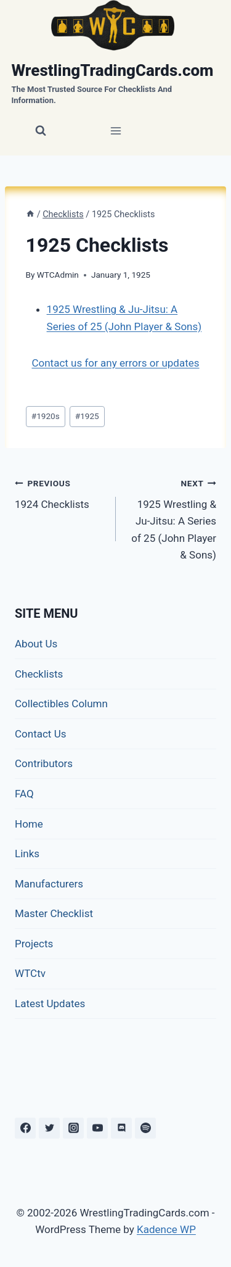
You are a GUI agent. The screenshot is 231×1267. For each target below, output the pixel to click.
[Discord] (121, 1128)
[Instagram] (73, 1128)
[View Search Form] (41, 131)
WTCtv (30, 973)
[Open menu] (115, 131)
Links (27, 853)
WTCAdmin (58, 275)
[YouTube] (97, 1128)
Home (29, 824)
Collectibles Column (61, 703)
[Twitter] (49, 1128)
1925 (87, 416)
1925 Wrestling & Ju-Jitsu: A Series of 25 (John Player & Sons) (171, 518)
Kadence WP (166, 1229)
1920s (45, 416)
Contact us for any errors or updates (115, 363)
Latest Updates (50, 1003)
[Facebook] (25, 1128)
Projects (34, 943)
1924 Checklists (60, 493)
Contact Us (40, 734)
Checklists (39, 674)
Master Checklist (54, 913)
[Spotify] (145, 1128)
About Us (36, 644)
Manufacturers (49, 884)
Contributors (44, 763)
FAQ (24, 793)
